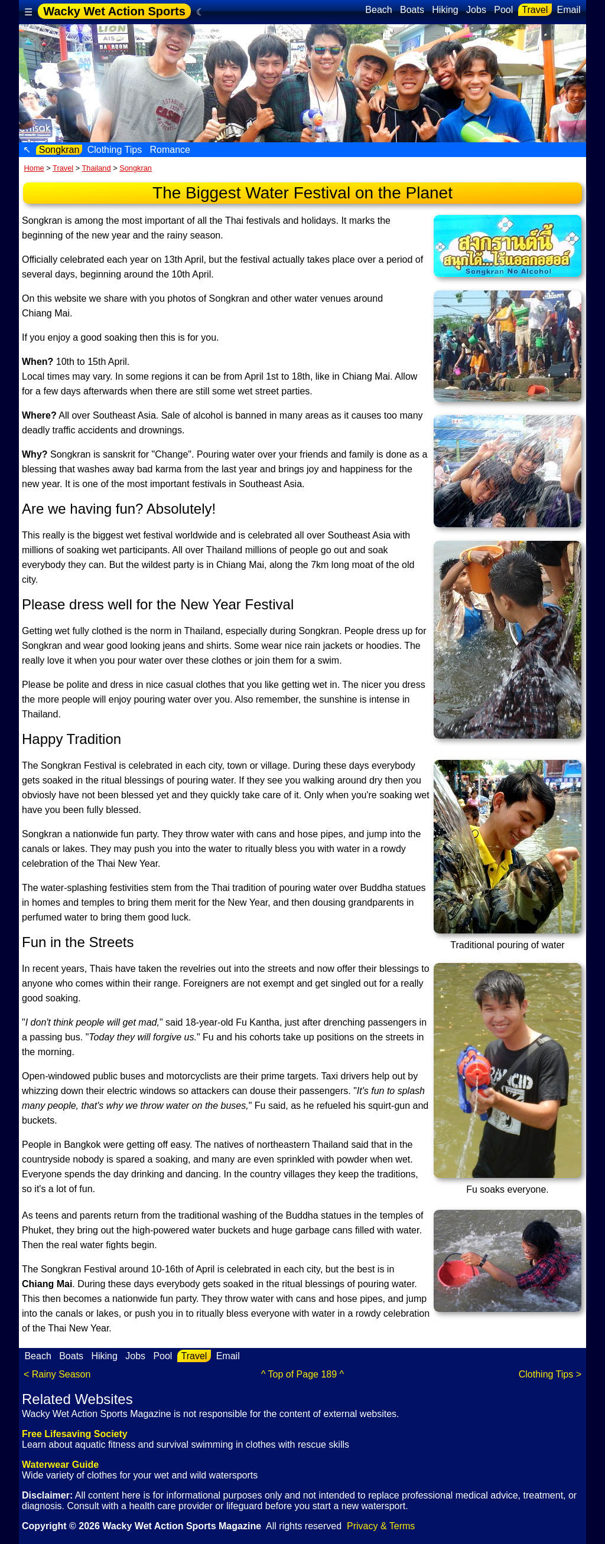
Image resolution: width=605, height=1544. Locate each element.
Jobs (476, 10)
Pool (504, 10)
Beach (379, 10)
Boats (412, 10)
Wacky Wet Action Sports (114, 11)
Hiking (445, 10)
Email (568, 10)
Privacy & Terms (381, 1526)
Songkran (59, 150)
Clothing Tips (114, 150)
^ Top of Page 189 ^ (302, 1374)
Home (34, 168)
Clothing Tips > (550, 1374)
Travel (534, 10)
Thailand (96, 168)
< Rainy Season (57, 1374)
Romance (170, 150)
